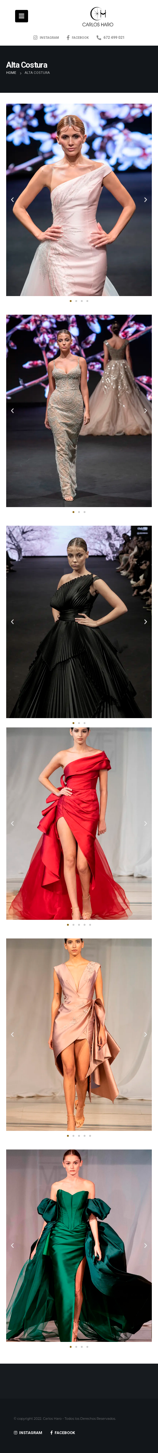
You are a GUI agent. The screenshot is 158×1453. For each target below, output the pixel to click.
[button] (71, 301)
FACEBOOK (78, 38)
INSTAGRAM (46, 38)
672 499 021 (111, 37)
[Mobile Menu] (21, 16)
